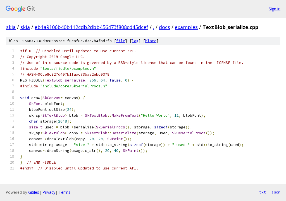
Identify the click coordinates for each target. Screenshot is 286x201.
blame (150, 41)
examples (186, 27)
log (135, 41)
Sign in (274, 8)
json (275, 192)
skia (11, 27)
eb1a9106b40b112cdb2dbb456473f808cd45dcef (91, 27)
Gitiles (33, 192)
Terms (64, 192)
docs (164, 27)
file (120, 41)
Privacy (48, 192)
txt (262, 192)
